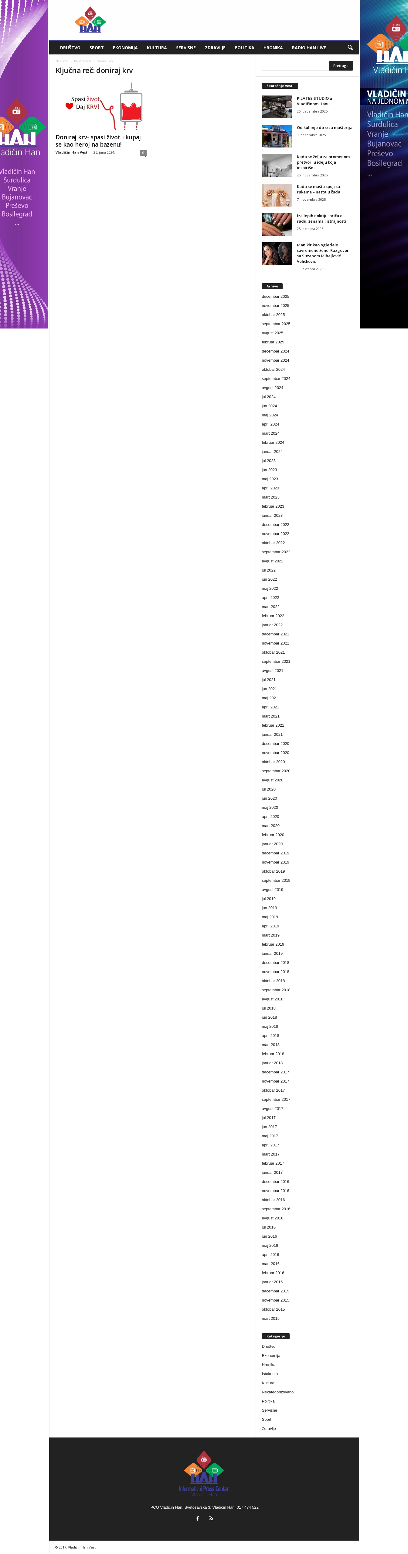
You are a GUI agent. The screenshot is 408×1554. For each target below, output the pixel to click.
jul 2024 (269, 397)
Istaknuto (270, 1373)
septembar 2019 (276, 880)
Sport (97, 47)
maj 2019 (270, 917)
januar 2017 (272, 1172)
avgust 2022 (273, 561)
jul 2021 (269, 679)
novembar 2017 (275, 1081)
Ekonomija (125, 47)
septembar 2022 (276, 552)
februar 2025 (273, 342)
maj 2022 (270, 588)
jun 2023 (269, 470)
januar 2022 (272, 625)
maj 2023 (270, 479)
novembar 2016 (275, 1190)
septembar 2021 (276, 661)
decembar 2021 (275, 634)
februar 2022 (273, 616)
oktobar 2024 (273, 369)
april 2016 (270, 1254)
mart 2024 (271, 433)
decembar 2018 (275, 962)
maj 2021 (270, 698)
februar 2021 (273, 725)
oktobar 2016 (273, 1200)
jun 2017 (269, 1127)
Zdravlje (215, 47)
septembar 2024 (276, 378)
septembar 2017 (276, 1099)
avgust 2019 (273, 889)
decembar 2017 (275, 1072)
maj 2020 (270, 807)
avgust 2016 (273, 1218)
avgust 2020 (273, 780)
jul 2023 (269, 460)
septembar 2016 (276, 1209)
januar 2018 (272, 1063)
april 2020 (270, 816)
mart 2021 (271, 716)
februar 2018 (273, 1054)
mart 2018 (271, 1044)
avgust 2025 (273, 333)
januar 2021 (272, 734)
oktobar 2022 (273, 543)
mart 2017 (271, 1154)
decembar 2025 (275, 296)
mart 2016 (271, 1263)
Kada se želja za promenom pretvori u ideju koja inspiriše (323, 162)
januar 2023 (272, 515)
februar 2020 (273, 835)
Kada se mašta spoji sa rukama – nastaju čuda (318, 189)
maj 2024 (270, 415)
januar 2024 (272, 451)
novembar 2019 (275, 862)
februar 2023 (273, 506)
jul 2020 (269, 789)
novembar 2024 (275, 360)
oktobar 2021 (273, 652)
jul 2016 (269, 1227)
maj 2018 (270, 1026)
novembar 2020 (275, 752)
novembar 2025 (275, 305)
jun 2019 (269, 908)
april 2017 (270, 1145)
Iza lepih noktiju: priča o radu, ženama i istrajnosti (321, 218)
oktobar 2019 (273, 871)
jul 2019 (269, 898)
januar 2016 (272, 1282)
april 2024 (270, 424)
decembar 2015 (275, 1291)
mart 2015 (271, 1318)
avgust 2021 (273, 670)
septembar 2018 (276, 990)
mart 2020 (271, 825)
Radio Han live (309, 47)
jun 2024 (269, 406)
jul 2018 (269, 1008)
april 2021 (270, 707)
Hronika (273, 47)
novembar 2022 (275, 533)
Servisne (186, 47)
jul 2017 (269, 1117)
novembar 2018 (275, 971)
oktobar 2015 (273, 1309)
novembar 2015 (275, 1300)
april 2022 (270, 597)
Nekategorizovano (278, 1392)
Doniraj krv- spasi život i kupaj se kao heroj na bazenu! (98, 140)
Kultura (157, 47)
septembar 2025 (276, 324)
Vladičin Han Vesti (72, 152)
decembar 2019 (275, 853)
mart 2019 (271, 935)
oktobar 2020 (273, 762)
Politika (244, 47)
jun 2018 (269, 1017)
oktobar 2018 (273, 981)
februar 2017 (273, 1163)
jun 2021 (269, 689)
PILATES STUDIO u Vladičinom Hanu (314, 101)
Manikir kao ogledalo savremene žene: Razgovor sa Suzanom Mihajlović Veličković (323, 253)
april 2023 (270, 488)
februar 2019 (273, 944)
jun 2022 (269, 579)
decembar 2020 (275, 743)
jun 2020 (269, 798)
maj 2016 (270, 1245)
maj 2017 (270, 1136)
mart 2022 (271, 606)
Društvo (70, 47)
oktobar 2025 (273, 314)
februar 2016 (273, 1273)
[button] (350, 47)
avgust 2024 (273, 387)
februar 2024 (273, 442)
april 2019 (270, 926)
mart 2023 (271, 497)
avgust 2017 (273, 1108)
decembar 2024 (275, 351)
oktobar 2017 (273, 1090)
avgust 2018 (273, 999)
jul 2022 (269, 570)
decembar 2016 (275, 1181)
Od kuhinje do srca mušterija (324, 127)
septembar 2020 (276, 771)
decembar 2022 (275, 524)
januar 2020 (272, 844)
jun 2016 (269, 1236)
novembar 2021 (275, 643)
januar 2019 (272, 953)
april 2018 (270, 1035)
